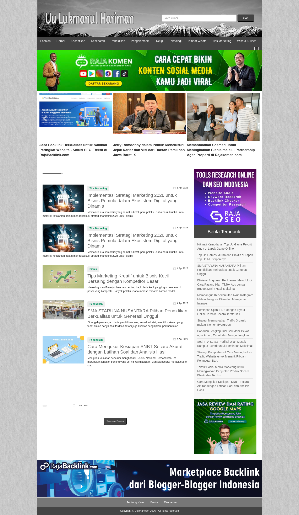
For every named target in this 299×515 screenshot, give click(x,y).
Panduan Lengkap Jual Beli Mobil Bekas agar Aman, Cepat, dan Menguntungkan (223, 333)
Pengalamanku (140, 41)
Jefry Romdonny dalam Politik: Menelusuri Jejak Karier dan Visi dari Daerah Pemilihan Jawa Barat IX (149, 150)
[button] (44, 117)
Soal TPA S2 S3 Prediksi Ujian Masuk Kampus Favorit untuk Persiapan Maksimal (224, 343)
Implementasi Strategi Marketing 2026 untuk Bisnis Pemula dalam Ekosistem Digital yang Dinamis (132, 201)
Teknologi (175, 41)
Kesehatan (98, 41)
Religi (159, 41)
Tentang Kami (136, 502)
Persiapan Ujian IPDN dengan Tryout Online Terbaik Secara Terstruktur (221, 312)
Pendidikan (118, 41)
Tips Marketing (221, 41)
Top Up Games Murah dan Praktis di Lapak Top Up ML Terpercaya (225, 257)
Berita (154, 502)
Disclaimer (171, 502)
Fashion (45, 41)
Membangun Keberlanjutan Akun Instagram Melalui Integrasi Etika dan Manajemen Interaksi (225, 299)
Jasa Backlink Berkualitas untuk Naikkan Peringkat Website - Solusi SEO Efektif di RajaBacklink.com (73, 150)
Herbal (60, 41)
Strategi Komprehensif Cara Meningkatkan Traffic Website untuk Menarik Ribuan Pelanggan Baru (224, 356)
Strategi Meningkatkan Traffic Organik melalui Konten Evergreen (221, 322)
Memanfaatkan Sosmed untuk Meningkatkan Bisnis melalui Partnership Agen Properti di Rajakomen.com (221, 150)
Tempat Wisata (197, 41)
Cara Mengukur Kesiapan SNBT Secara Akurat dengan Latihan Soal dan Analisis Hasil (135, 349)
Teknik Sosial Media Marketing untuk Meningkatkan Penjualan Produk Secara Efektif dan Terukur (223, 371)
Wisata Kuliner (246, 41)
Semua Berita (115, 421)
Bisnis (93, 269)
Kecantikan (78, 41)
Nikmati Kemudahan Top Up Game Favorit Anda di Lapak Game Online (224, 246)
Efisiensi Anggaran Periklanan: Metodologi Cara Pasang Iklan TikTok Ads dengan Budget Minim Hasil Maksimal (224, 284)
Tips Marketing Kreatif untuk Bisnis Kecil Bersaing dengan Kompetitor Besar (128, 278)
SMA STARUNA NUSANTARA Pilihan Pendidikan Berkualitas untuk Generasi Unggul (137, 313)
